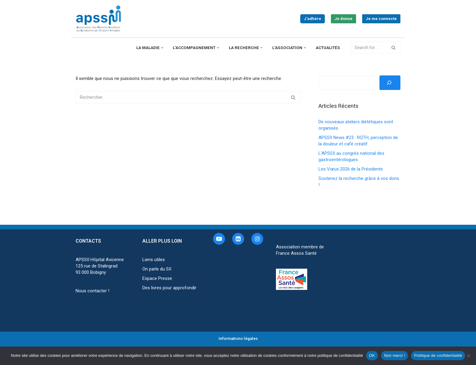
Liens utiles (153, 259)
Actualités (328, 47)
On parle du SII (156, 269)
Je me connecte (381, 18)
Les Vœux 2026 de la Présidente (350, 169)
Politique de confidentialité (438, 355)
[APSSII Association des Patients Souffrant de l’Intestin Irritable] (100, 18)
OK (372, 355)
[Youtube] (219, 239)
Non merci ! (394, 355)
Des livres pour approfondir (169, 287)
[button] (162, 48)
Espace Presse (157, 278)
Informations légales (238, 338)
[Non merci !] (468, 356)
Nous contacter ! (92, 291)
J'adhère (312, 18)
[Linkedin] (238, 239)
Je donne (343, 18)
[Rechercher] (368, 47)
